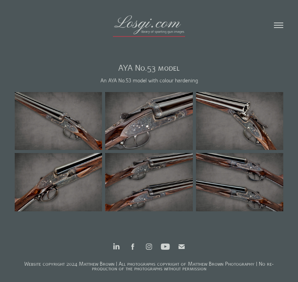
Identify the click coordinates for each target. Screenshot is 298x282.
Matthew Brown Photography (221, 264)
